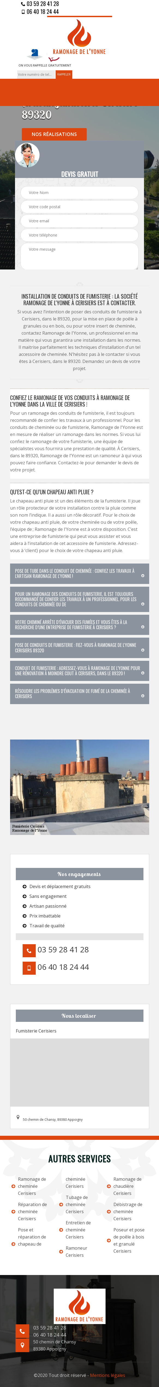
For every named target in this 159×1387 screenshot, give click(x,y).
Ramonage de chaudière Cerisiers (124, 1186)
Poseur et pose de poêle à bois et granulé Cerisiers (126, 1240)
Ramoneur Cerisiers (73, 1251)
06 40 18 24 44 (40, 11)
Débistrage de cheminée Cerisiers (124, 1211)
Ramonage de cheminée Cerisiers (28, 1186)
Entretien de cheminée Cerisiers (75, 1230)
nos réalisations (54, 134)
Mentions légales (107, 1375)
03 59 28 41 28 (40, 3)
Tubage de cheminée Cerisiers (73, 1204)
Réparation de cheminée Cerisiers (29, 1211)
